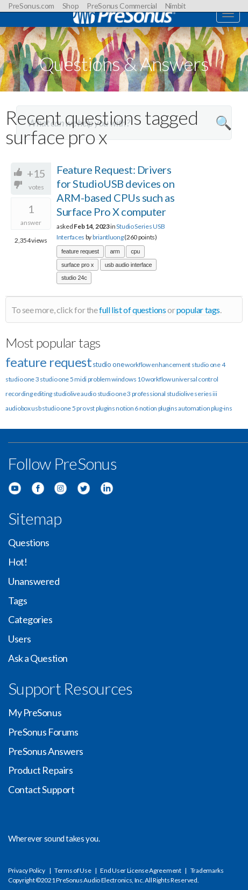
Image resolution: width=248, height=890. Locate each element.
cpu (135, 251)
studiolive (66, 394)
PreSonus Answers (45, 751)
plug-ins (221, 408)
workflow (158, 379)
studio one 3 (22, 379)
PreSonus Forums (43, 732)
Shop (70, 5)
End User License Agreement (140, 870)
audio (88, 394)
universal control (195, 379)
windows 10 (127, 379)
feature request (80, 251)
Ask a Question (38, 658)
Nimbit (175, 5)
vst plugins (101, 408)
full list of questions (132, 310)
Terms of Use (72, 870)
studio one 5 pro (64, 408)
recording (18, 394)
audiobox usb (23, 408)
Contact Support (41, 789)
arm (114, 251)
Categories (30, 619)
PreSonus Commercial (122, 5)
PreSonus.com (31, 5)
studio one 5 (56, 379)
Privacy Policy (26, 870)
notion (148, 408)
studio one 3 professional (131, 394)
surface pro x (77, 265)
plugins (168, 408)
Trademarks (207, 870)
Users (19, 639)
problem (99, 379)
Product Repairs (40, 770)
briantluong (108, 237)
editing (42, 394)
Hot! (17, 562)
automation (194, 408)
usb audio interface (128, 265)
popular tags (198, 310)
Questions (28, 542)
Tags (17, 600)
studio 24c (74, 277)
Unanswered (34, 581)
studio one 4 (208, 365)
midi (80, 379)
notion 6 (127, 408)
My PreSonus (34, 712)
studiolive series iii (192, 394)
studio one (108, 364)
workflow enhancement (157, 365)
